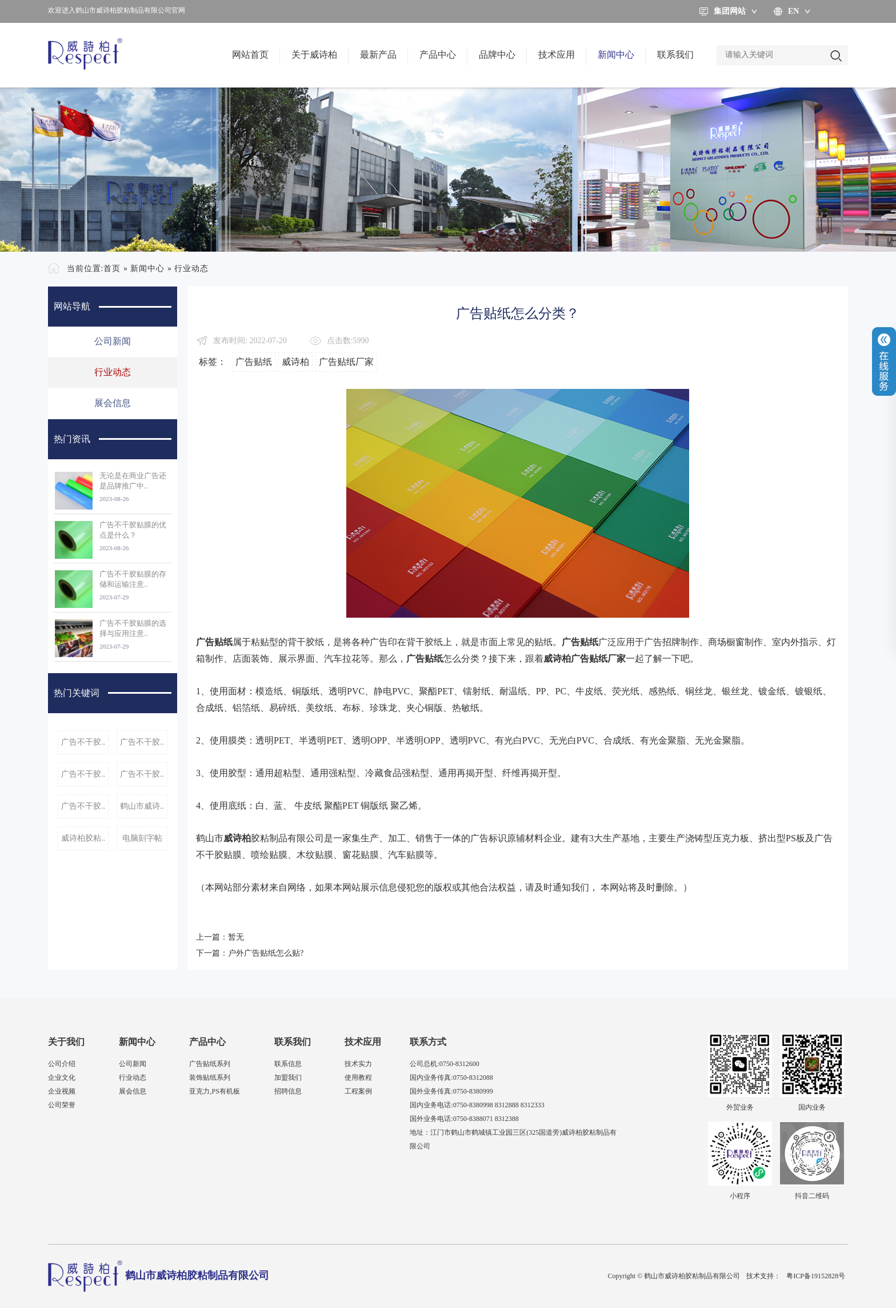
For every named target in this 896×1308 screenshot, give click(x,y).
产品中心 (437, 54)
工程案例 (358, 1091)
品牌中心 (497, 54)
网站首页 (250, 54)
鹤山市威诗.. (142, 806)
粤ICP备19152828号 (815, 1276)
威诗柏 (295, 362)
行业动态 (191, 268)
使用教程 (358, 1078)
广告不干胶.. (83, 742)
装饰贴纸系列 (209, 1078)
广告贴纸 (253, 362)
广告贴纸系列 (209, 1064)
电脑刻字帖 (142, 838)
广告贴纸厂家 (346, 362)
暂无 (236, 937)
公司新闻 (112, 341)
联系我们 (675, 54)
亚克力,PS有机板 (214, 1091)
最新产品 (378, 54)
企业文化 (61, 1078)
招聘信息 (288, 1091)
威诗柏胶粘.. (83, 838)
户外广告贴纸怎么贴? (265, 953)
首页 (112, 268)
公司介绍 (61, 1064)
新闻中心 (616, 54)
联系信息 (288, 1064)
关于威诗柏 (314, 54)
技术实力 (358, 1064)
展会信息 (112, 403)
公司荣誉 (61, 1105)
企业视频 (61, 1091)
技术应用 (556, 54)
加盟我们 (288, 1078)
